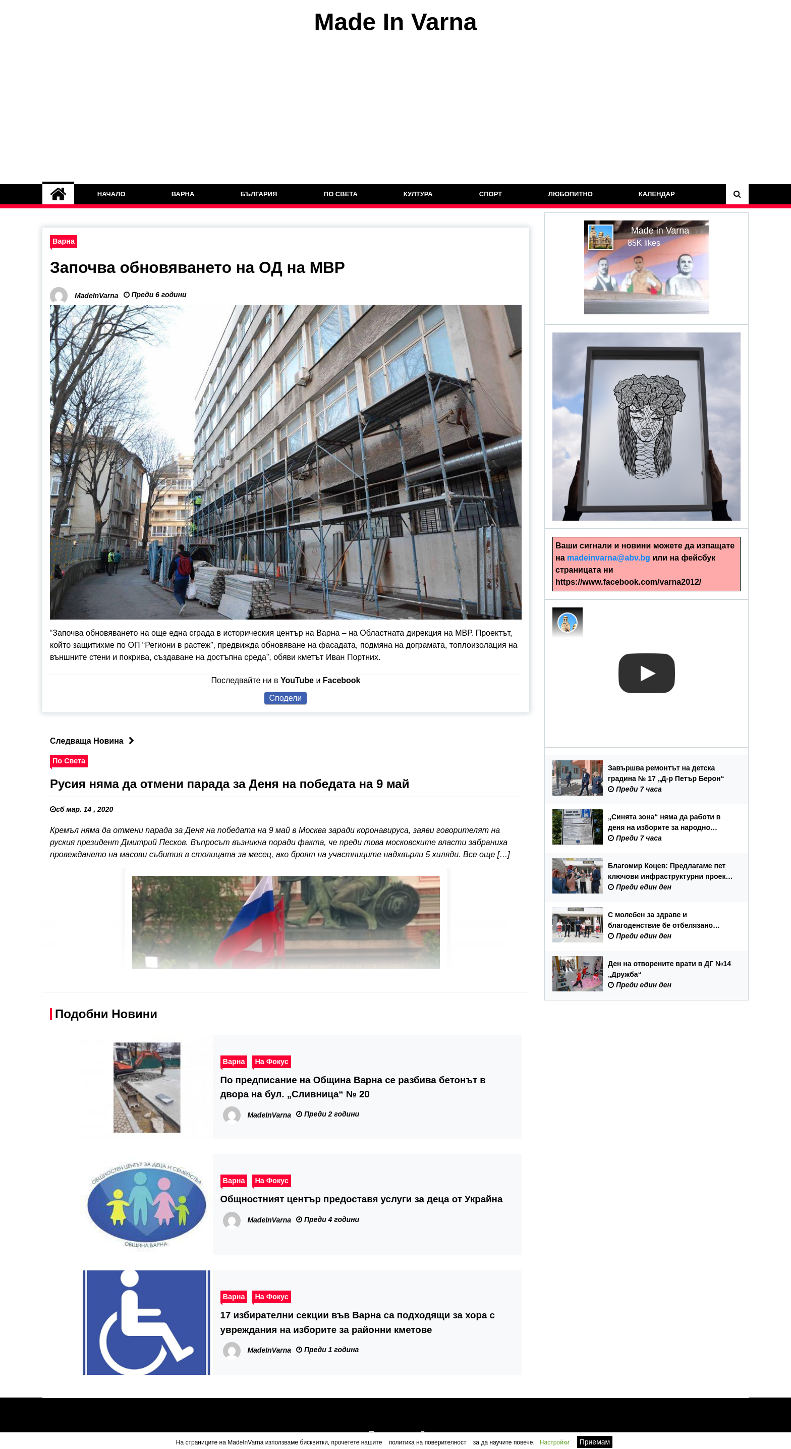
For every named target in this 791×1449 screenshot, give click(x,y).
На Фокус (271, 1061)
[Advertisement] (395, 110)
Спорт (490, 194)
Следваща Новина (94, 741)
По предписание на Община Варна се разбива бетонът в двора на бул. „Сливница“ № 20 (353, 1087)
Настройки (555, 1442)
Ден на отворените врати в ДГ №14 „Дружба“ (669, 969)
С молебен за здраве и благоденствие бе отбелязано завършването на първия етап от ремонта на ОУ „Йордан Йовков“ (666, 921)
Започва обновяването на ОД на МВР (199, 267)
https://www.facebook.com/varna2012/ (628, 582)
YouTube (297, 680)
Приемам (595, 1442)
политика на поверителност (428, 1442)
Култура (418, 194)
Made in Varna (660, 231)
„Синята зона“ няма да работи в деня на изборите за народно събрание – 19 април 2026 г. (664, 823)
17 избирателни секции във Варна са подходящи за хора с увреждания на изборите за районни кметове (357, 1322)
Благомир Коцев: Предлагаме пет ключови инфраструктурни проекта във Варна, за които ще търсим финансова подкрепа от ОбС (670, 872)
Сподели (285, 698)
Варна (183, 194)
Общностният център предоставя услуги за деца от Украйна (361, 1199)
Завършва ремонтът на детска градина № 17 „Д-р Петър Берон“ (666, 773)
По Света (340, 194)
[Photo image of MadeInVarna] (567, 622)
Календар (657, 194)
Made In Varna (395, 22)
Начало (111, 194)
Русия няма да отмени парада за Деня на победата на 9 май (229, 784)
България (259, 194)
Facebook (342, 680)
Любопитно (570, 194)
